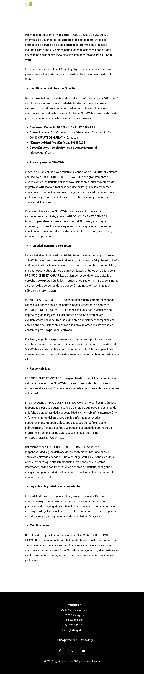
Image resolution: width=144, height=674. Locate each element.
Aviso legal (87, 640)
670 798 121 (76, 625)
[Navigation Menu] (117, 3)
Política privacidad (66, 640)
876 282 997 (75, 620)
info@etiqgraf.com (75, 630)
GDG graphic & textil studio (87, 661)
